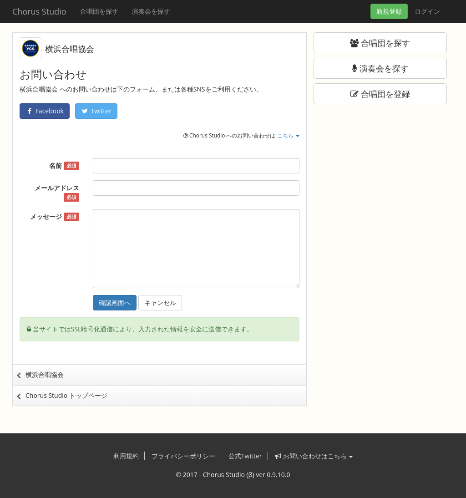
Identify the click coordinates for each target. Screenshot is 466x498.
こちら (288, 135)
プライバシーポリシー (183, 456)
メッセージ (54, 216)
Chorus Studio (39, 11)
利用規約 (126, 456)
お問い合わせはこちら (314, 456)
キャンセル (160, 302)
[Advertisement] (380, 170)
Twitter (96, 111)
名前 (64, 165)
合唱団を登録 (380, 93)
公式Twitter (245, 456)
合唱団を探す (99, 11)
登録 (389, 11)
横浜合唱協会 (69, 48)
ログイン (427, 11)
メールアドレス (57, 192)
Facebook (44, 111)
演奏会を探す (151, 11)
